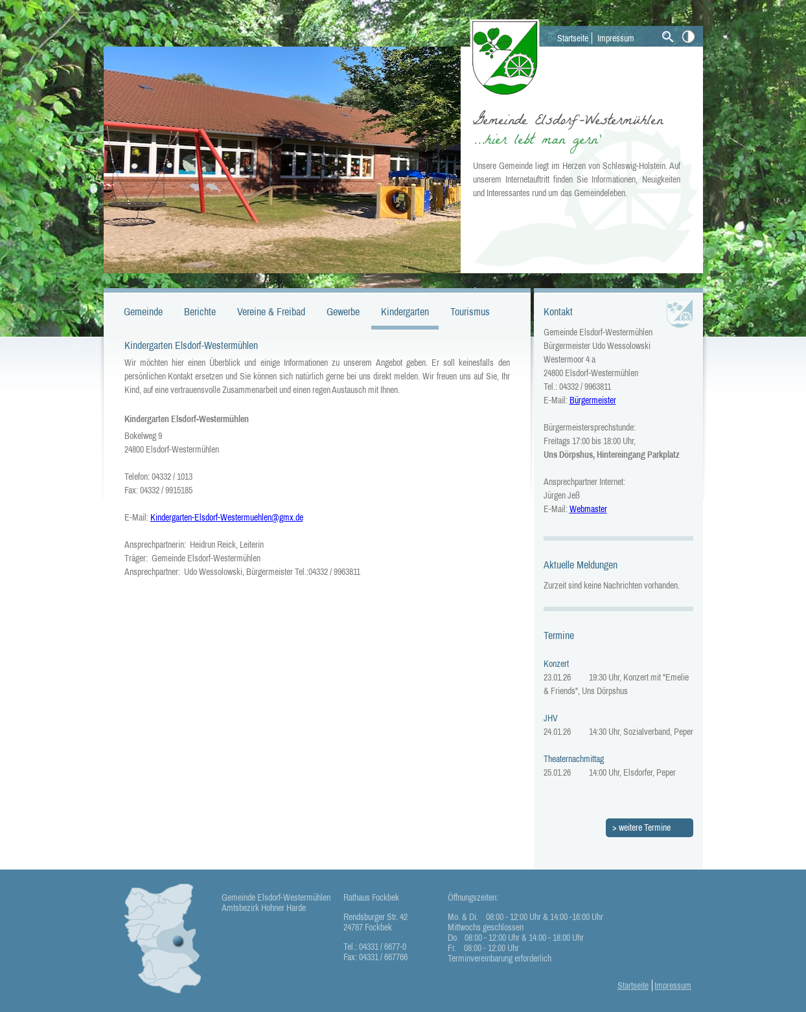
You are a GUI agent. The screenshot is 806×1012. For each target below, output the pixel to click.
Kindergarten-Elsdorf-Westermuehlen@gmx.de (226, 517)
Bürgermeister (593, 400)
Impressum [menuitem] (615, 38)
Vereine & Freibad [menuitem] (271, 311)
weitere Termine (645, 827)
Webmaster (588, 509)
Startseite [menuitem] (572, 38)
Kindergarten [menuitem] (405, 311)
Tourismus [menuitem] (470, 311)
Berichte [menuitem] (200, 311)
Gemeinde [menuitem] (143, 311)
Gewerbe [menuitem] (343, 311)
